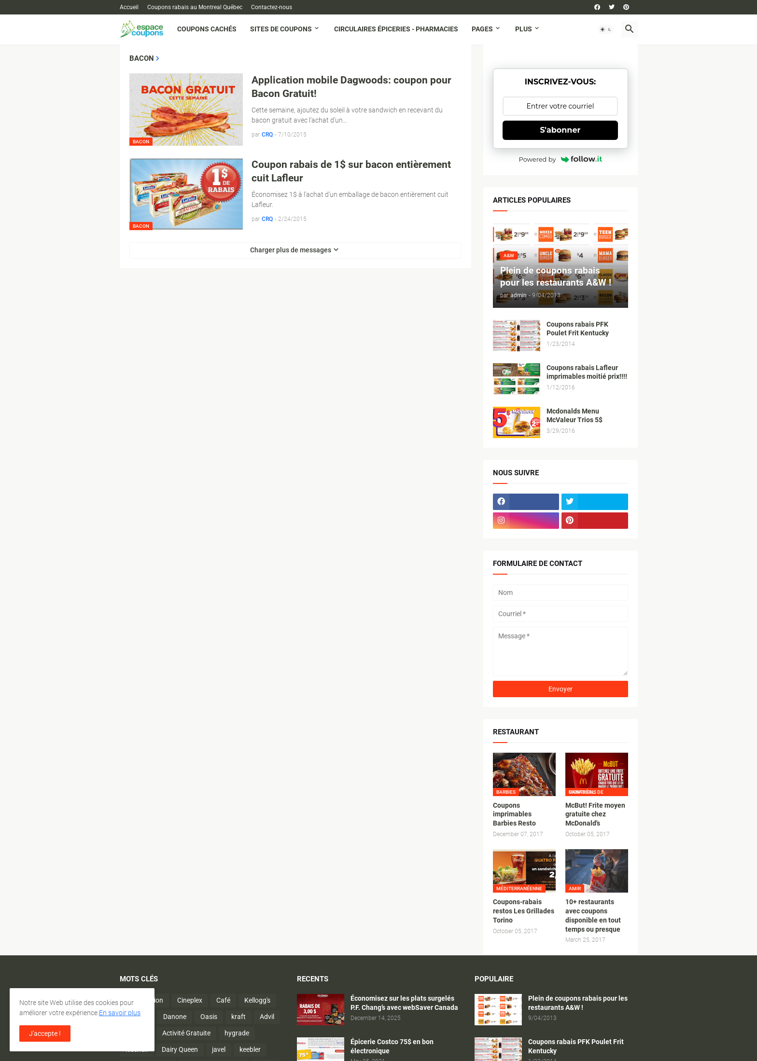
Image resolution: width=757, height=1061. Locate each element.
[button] (606, 29)
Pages (482, 29)
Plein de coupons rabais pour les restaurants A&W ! (578, 1002)
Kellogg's (257, 1000)
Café (223, 1000)
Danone (174, 1016)
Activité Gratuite (186, 1033)
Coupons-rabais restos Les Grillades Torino (523, 911)
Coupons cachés (207, 29)
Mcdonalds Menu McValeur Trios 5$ (575, 415)
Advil (267, 1016)
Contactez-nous (271, 7)
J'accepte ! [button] (45, 1033)
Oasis (208, 1016)
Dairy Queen (180, 1049)
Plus (523, 29)
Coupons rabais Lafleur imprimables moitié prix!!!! (587, 372)
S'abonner (560, 130)
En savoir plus (119, 1013)
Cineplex (189, 1000)
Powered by (560, 159)
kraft (238, 1016)
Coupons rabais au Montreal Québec (194, 7)
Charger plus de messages (290, 250)
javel (218, 1049)
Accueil (129, 7)
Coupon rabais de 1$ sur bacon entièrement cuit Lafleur (351, 171)
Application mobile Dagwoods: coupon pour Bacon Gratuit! (351, 86)
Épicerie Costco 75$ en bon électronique (392, 1046)
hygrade (236, 1033)
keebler (250, 1049)
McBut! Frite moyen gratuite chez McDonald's (595, 814)
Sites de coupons (281, 29)
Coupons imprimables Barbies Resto (514, 814)
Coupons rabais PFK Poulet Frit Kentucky (578, 328)
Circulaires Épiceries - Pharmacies (396, 29)
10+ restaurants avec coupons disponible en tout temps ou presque (593, 915)
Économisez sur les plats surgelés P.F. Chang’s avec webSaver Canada (404, 1002)
